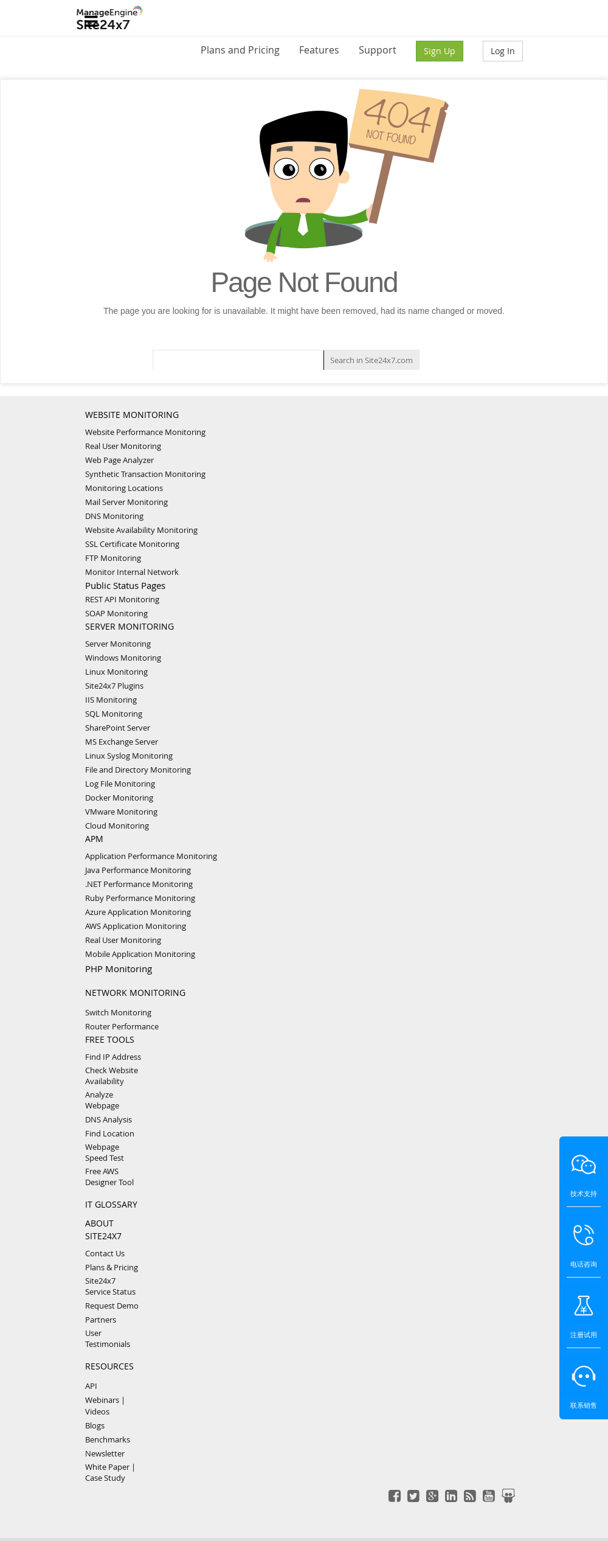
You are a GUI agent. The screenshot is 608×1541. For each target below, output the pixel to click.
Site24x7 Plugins (114, 685)
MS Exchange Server (121, 741)
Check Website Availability (111, 1076)
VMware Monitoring (121, 811)
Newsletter (105, 1453)
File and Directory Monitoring (138, 769)
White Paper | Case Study (110, 1472)
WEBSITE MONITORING (132, 414)
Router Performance (122, 1026)
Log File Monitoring (120, 783)
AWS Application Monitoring (135, 925)
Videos (97, 1411)
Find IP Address (113, 1056)
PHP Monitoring (118, 968)
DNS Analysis (108, 1119)
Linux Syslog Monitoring (129, 755)
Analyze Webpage (102, 1100)
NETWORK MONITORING (135, 992)
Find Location (109, 1133)
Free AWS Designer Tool (109, 1177)
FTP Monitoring (113, 557)
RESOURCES (109, 1366)
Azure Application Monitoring (138, 911)
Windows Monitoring (123, 657)
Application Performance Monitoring (151, 856)
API (91, 1385)
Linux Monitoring (116, 671)
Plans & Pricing (111, 1267)
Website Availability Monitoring (141, 529)
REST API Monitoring (122, 599)
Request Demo (112, 1305)
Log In (503, 51)
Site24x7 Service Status (110, 1286)
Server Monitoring (118, 643)
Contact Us (105, 1253)
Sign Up (439, 51)
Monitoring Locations (124, 487)
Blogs (95, 1425)
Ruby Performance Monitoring (140, 897)
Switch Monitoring (118, 1012)
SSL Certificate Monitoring (132, 543)
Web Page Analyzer (119, 459)
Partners (100, 1319)
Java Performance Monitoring (138, 869)
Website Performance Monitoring (145, 431)
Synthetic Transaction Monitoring (145, 473)
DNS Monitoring (114, 515)
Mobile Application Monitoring (140, 953)
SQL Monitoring (113, 713)
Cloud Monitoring (117, 825)
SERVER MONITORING (129, 626)
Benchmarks (107, 1439)
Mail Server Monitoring (126, 501)
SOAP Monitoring (116, 613)
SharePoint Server (117, 727)
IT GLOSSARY (111, 1204)
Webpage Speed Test (104, 1152)
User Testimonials (107, 1338)
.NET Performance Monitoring (139, 883)
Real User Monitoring (123, 445)
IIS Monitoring (111, 699)
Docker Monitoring (119, 797)
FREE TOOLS (109, 1039)
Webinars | (105, 1399)
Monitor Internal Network (132, 571)
